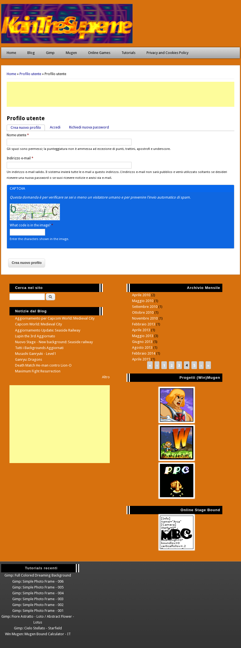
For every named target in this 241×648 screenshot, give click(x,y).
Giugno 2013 (142, 342)
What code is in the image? (31, 225)
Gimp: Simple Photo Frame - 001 (38, 611)
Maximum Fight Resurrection (37, 371)
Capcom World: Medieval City (38, 324)
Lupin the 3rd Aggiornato (35, 336)
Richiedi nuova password (89, 127)
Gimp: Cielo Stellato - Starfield (38, 628)
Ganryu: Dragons (28, 359)
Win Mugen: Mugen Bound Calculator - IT (38, 634)
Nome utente (18, 135)
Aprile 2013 (141, 330)
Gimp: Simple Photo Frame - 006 (38, 581)
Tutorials (128, 53)
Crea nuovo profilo (28, 127)
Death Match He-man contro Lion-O (43, 365)
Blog (31, 53)
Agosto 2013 (142, 347)
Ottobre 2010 (143, 312)
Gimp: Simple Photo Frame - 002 (38, 605)
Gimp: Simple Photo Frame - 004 (38, 593)
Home (11, 53)
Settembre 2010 (144, 307)
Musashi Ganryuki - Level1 (35, 354)
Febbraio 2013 (143, 324)
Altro (106, 377)
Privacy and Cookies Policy (167, 53)
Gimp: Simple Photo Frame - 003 (38, 599)
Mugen (71, 53)
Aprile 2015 (141, 359)
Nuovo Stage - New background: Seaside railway (54, 342)
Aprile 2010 (141, 295)
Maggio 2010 (142, 301)
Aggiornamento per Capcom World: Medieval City (54, 318)
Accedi (55, 127)
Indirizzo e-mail (20, 158)
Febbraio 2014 (143, 353)
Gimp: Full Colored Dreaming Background (37, 575)
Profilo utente (30, 74)
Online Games (99, 53)
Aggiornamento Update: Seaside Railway (47, 330)
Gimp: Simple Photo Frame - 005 (38, 587)
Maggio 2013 (142, 336)
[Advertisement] (120, 94)
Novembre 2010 (145, 318)
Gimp (50, 53)
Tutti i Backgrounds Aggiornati (39, 348)
